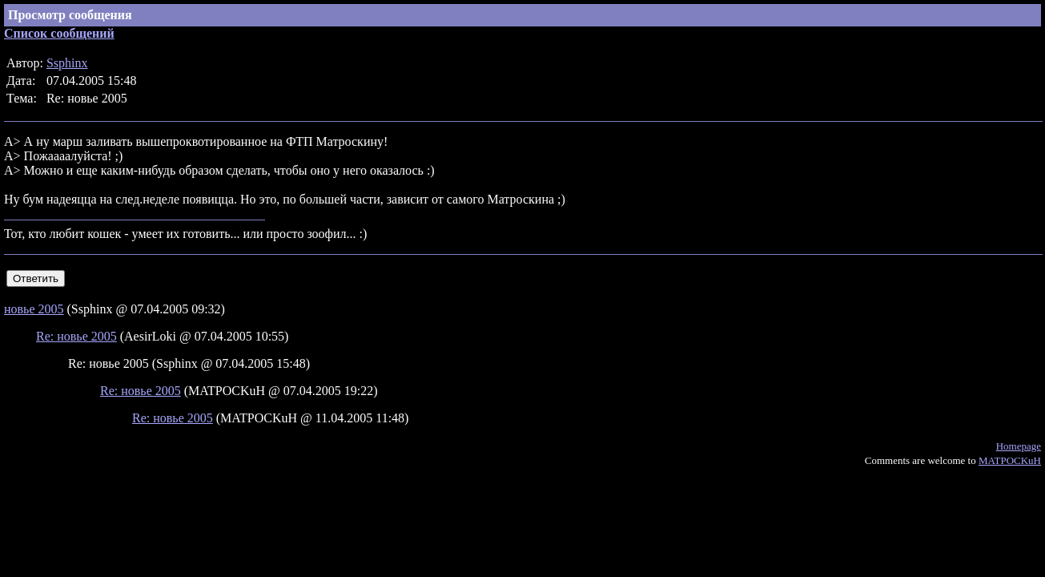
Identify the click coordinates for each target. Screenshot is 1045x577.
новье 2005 (34, 309)
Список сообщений (59, 33)
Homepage (1018, 446)
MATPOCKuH (1010, 460)
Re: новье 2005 (76, 336)
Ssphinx (67, 63)
